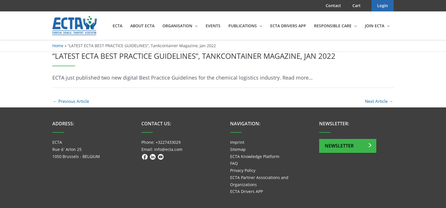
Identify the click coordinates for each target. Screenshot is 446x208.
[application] (195, 26)
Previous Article (71, 101)
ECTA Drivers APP (246, 191)
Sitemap (238, 149)
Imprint (237, 142)
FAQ (234, 163)
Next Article (379, 101)
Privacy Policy (242, 170)
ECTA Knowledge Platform (254, 156)
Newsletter (339, 146)
